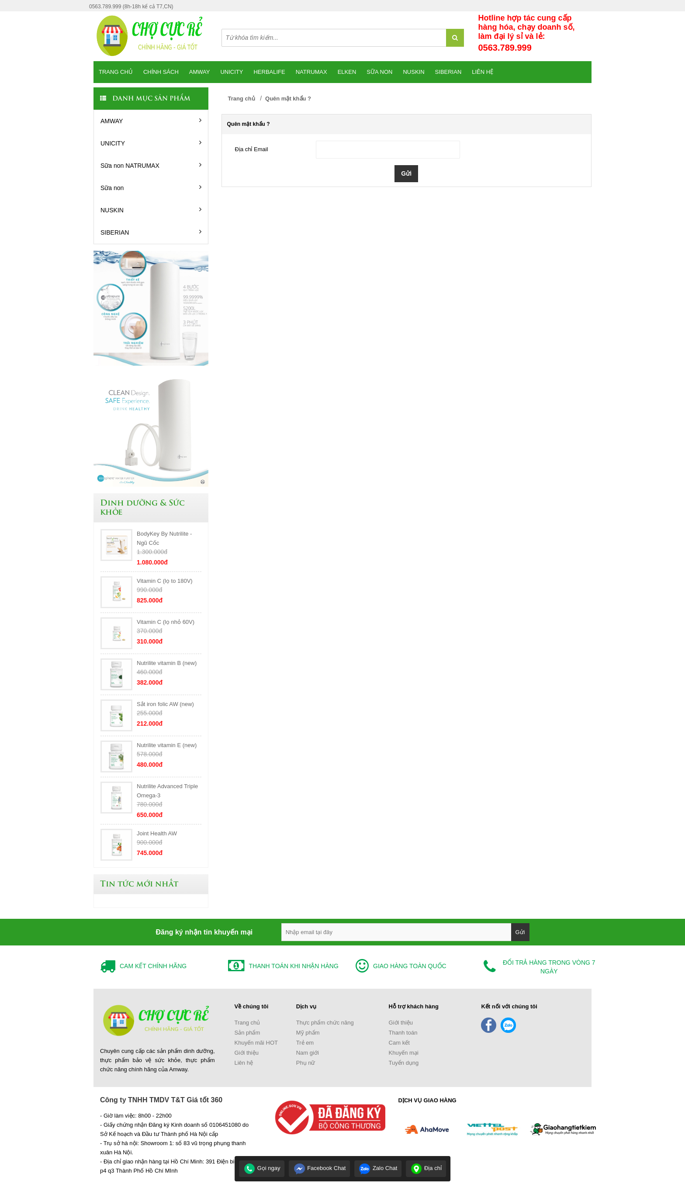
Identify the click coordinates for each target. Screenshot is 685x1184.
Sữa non (150, 187)
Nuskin (413, 72)
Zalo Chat (378, 1168)
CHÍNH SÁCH (161, 72)
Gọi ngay (261, 1168)
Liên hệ (482, 72)
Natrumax (311, 72)
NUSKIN (150, 210)
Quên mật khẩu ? (288, 98)
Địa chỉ (426, 1168)
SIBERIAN (448, 72)
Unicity (231, 72)
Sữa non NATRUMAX (150, 165)
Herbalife (269, 72)
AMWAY (150, 121)
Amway (199, 72)
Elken (347, 72)
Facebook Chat (320, 1168)
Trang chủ (116, 72)
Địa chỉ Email (251, 149)
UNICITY (150, 143)
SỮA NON (379, 72)
